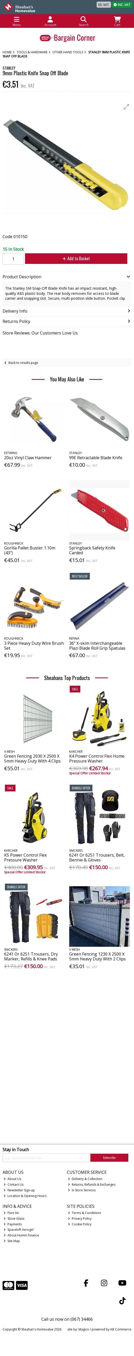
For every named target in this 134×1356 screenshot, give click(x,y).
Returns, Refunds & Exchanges (91, 1184)
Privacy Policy (79, 1218)
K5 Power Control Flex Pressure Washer (25, 857)
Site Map (12, 1241)
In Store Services (82, 1190)
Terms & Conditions (84, 1213)
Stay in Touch (16, 1149)
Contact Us (13, 1184)
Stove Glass (14, 1218)
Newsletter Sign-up (19, 1190)
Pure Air (11, 1213)
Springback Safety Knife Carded (92, 550)
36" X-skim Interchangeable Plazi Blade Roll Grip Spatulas (97, 645)
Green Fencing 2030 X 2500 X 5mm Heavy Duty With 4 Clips (32, 758)
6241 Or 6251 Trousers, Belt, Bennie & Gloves (97, 857)
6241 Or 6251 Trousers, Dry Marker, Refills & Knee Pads (31, 956)
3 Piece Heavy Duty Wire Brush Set (34, 645)
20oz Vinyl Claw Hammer (28, 458)
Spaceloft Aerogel (19, 1229)
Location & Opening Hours (25, 1196)
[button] (126, 107)
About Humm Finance (21, 1235)
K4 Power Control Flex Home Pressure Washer (96, 758)
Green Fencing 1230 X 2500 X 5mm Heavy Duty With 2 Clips (97, 956)
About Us (12, 1179)
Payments (13, 1224)
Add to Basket (76, 258)
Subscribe (109, 1157)
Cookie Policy (79, 1224)
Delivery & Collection (85, 1179)
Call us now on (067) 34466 (67, 1319)
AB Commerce (120, 1329)
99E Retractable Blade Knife (95, 458)
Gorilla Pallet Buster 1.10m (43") (29, 550)
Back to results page (23, 363)
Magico (83, 1329)
